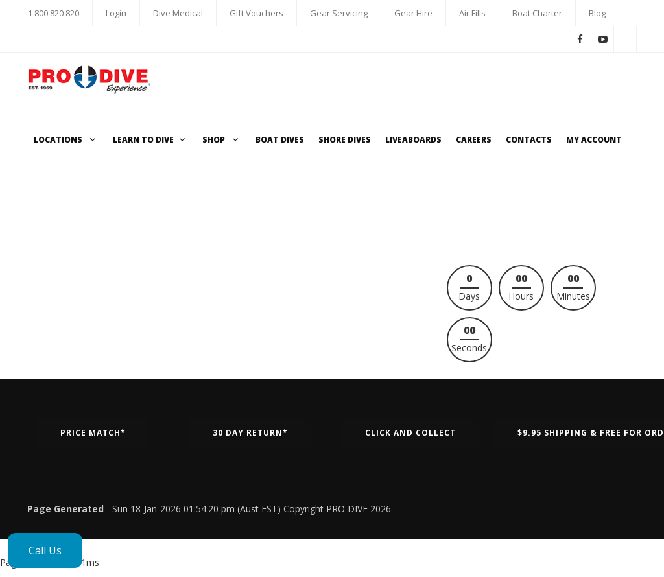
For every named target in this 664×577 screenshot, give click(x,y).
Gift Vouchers (256, 13)
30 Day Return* (250, 432)
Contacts (529, 139)
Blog (597, 13)
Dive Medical (178, 13)
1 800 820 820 (53, 13)
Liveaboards (413, 139)
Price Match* (93, 432)
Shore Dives (344, 139)
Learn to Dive (150, 139)
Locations (66, 139)
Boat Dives (279, 139)
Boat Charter (537, 13)
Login (116, 13)
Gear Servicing (339, 13)
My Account (594, 139)
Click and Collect (410, 432)
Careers (474, 139)
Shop (221, 139)
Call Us (45, 550)
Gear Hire (413, 13)
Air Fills (472, 13)
